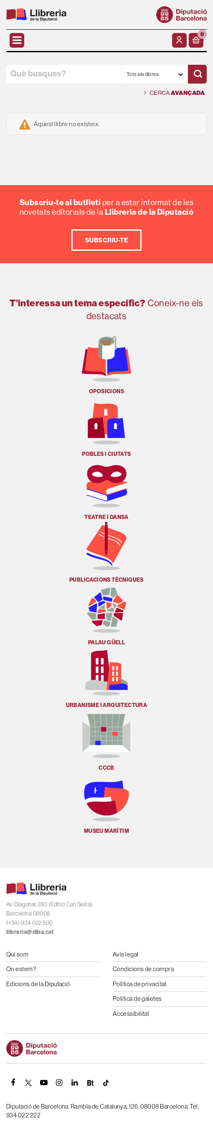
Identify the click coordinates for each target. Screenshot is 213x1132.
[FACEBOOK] (13, 1082)
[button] (196, 40)
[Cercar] (197, 74)
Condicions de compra (143, 969)
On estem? (21, 969)
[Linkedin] (74, 1082)
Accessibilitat (131, 1014)
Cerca (174, 93)
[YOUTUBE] (44, 1082)
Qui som (17, 954)
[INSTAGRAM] (59, 1082)
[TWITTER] (28, 1082)
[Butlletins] (90, 1082)
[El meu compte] (179, 40)
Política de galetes (137, 998)
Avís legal (126, 954)
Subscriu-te (106, 240)
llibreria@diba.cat (30, 932)
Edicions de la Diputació (38, 984)
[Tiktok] (105, 1082)
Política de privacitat (140, 984)
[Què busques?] (63, 74)
